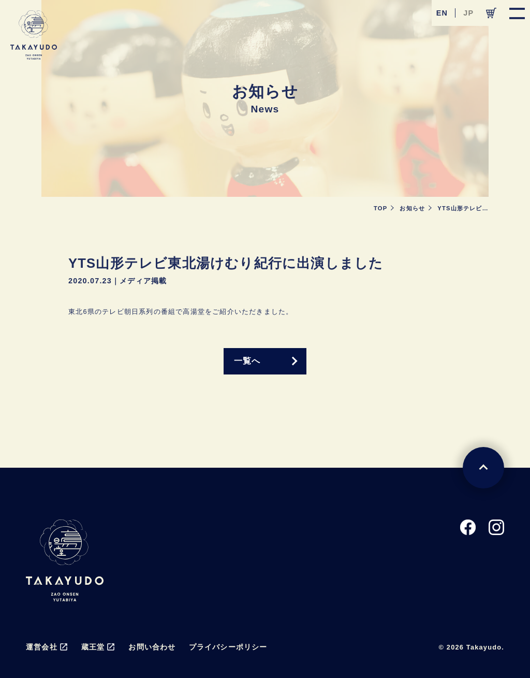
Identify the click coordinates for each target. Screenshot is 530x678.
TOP (380, 208)
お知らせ (412, 208)
